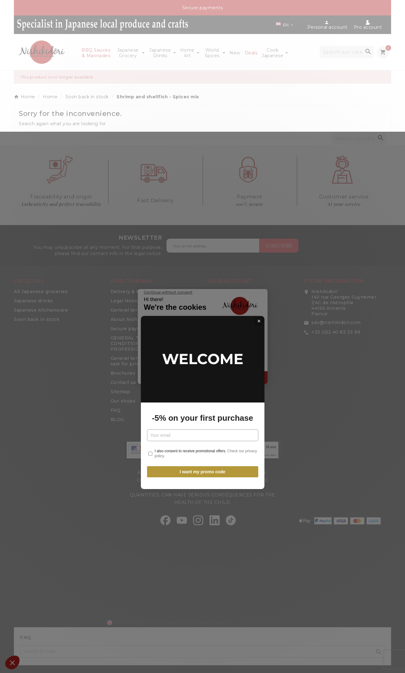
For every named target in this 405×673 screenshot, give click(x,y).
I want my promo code (203, 405)
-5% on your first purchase (202, 352)
